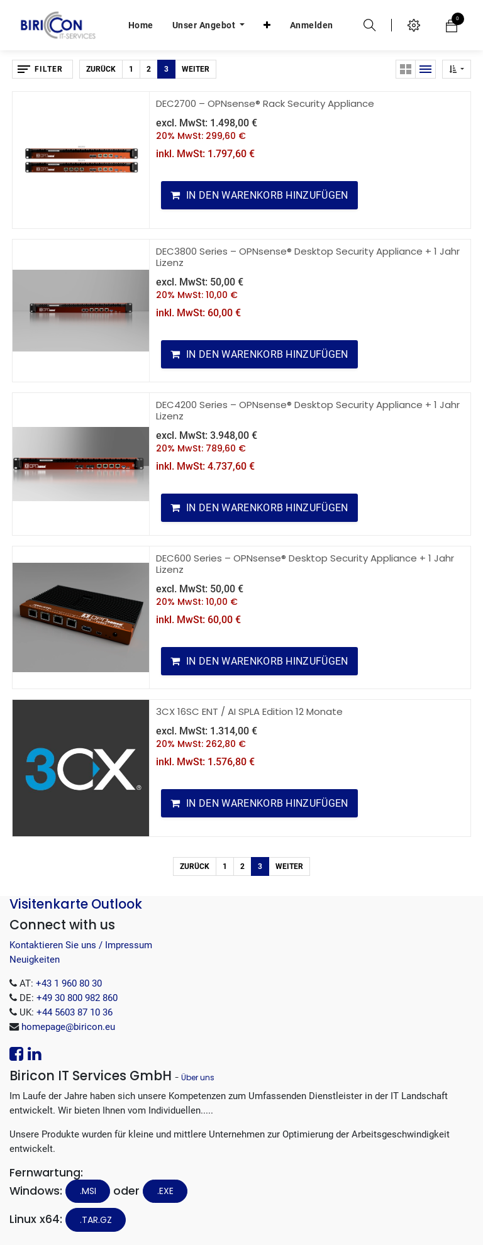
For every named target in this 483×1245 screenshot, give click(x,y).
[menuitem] (141, 25)
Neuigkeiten (34, 959)
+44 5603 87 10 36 (74, 1012)
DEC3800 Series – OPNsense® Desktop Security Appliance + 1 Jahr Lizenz (308, 257)
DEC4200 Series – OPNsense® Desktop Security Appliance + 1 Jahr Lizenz (308, 410)
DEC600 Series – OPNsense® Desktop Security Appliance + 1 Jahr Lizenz (305, 563)
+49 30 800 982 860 (77, 998)
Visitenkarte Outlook (75, 904)
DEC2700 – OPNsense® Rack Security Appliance (265, 103)
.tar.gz (96, 1220)
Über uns (197, 1077)
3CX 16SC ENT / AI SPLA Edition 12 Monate (249, 711)
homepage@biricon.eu (68, 1026)
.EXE (165, 1191)
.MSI (88, 1191)
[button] (267, 25)
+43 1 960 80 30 (69, 983)
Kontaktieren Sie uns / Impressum (80, 945)
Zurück (101, 69)
